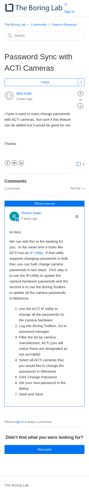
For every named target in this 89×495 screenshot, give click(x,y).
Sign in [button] (69, 12)
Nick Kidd (23, 93)
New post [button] (44, 449)
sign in (19, 422)
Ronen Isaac (31, 213)
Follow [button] (45, 82)
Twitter (14, 163)
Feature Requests (64, 24)
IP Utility (36, 253)
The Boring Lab (15, 24)
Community (39, 24)
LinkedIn (21, 163)
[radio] (80, 93)
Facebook (7, 163)
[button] (65, 4)
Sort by (75, 188)
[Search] (45, 35)
